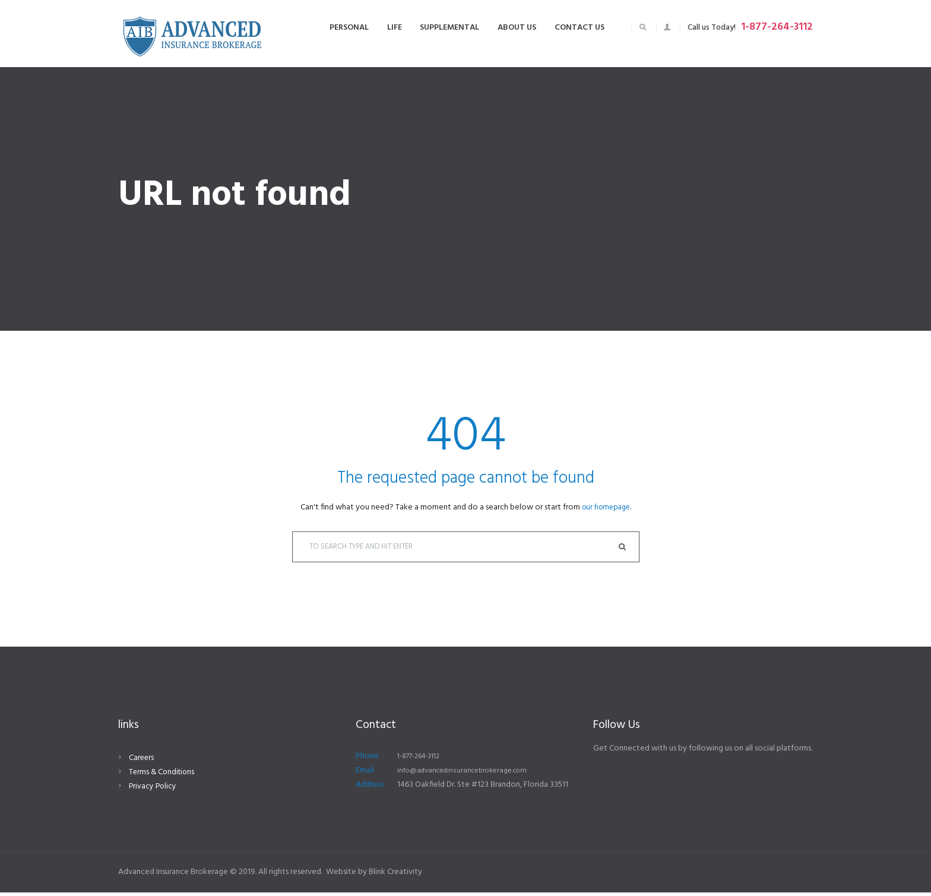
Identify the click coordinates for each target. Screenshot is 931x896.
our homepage (606, 507)
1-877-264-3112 (777, 27)
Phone (367, 760)
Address (370, 788)
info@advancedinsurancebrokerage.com (469, 774)
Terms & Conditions (163, 776)
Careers (142, 761)
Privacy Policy (153, 790)
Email (365, 774)
